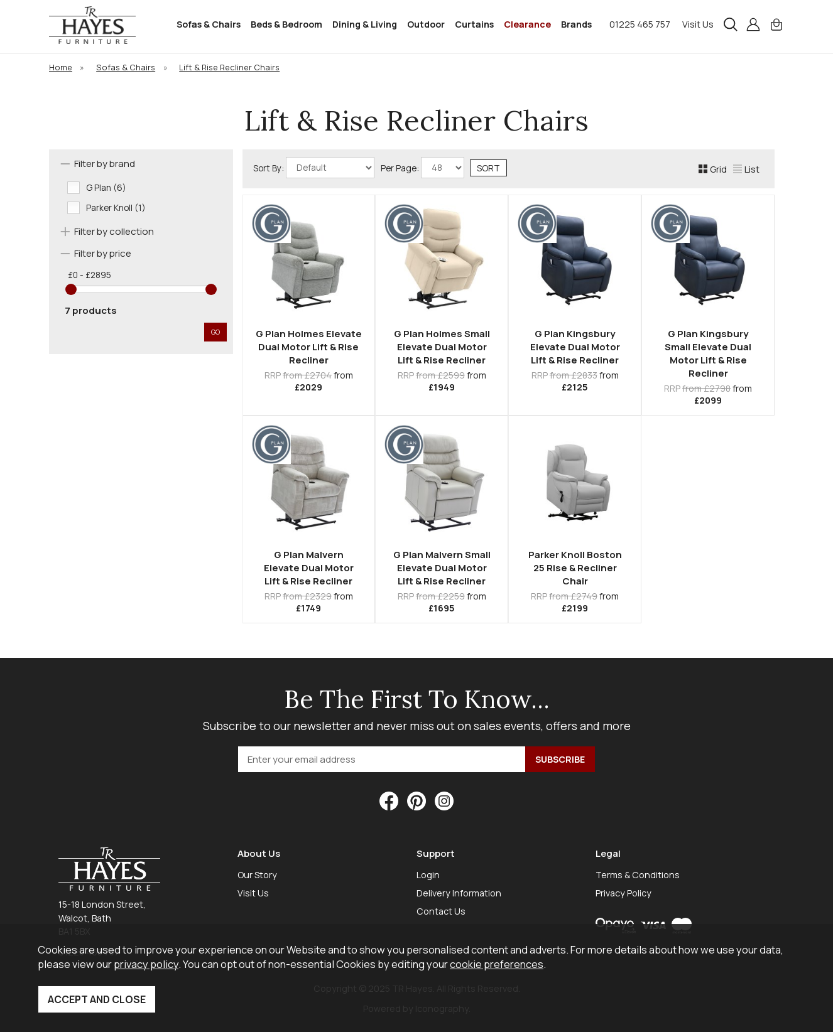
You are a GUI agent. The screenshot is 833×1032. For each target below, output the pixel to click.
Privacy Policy (623, 893)
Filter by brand (104, 163)
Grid (713, 169)
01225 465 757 (639, 24)
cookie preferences (496, 964)
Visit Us (698, 24)
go (215, 331)
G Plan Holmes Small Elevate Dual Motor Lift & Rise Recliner (442, 347)
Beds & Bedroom (286, 24)
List (746, 169)
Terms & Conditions (638, 875)
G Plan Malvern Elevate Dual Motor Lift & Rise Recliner (309, 568)
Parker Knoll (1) (116, 207)
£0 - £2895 (89, 275)
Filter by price (102, 253)
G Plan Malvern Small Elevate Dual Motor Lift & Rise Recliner (442, 568)
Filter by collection (114, 231)
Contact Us (441, 911)
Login (428, 875)
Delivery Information (458, 893)
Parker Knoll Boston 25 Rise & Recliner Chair (575, 568)
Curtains (474, 24)
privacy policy (146, 964)
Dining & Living (364, 24)
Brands (576, 24)
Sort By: (313, 167)
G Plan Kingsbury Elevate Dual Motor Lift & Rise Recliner (575, 347)
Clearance (527, 24)
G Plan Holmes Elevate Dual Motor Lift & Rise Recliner (309, 347)
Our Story (257, 875)
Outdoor (426, 24)
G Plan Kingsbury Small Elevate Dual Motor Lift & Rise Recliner (708, 353)
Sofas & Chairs (209, 24)
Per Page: (422, 167)
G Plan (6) (106, 187)
